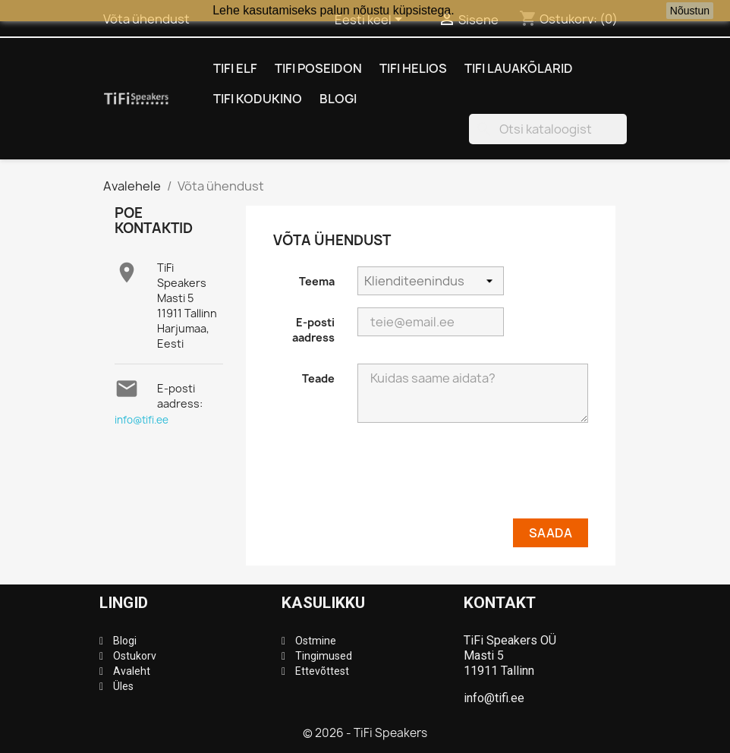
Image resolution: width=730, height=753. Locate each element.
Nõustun (690, 11)
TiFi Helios (413, 68)
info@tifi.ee (141, 420)
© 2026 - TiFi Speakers (365, 733)
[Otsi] (548, 129)
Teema (317, 281)
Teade (318, 378)
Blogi (338, 98)
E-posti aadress (313, 330)
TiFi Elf (235, 68)
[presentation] (472, 476)
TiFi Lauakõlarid (518, 68)
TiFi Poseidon (318, 68)
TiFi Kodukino (257, 98)
